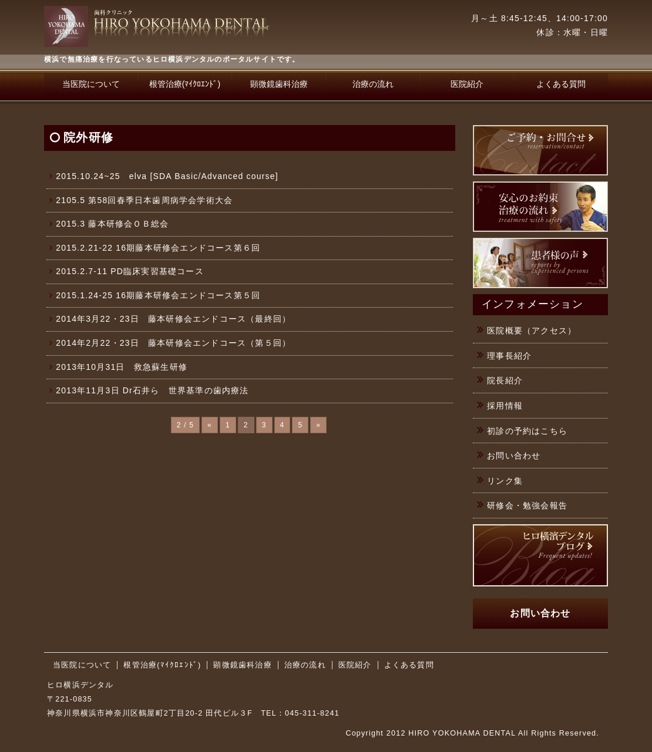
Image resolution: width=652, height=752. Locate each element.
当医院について (91, 84)
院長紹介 (505, 380)
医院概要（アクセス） (531, 330)
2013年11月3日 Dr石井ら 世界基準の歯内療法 (152, 390)
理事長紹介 (509, 355)
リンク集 (505, 480)
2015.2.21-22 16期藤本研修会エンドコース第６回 (158, 247)
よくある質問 (561, 84)
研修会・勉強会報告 (527, 505)
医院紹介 (467, 84)
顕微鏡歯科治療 (279, 84)
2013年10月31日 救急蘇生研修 (121, 367)
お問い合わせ (513, 455)
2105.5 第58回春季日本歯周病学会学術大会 (144, 200)
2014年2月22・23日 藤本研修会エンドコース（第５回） (173, 343)
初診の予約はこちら (527, 431)
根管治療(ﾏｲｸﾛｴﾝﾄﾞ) (184, 84)
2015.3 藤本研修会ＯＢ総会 (112, 223)
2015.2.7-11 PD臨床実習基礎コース (130, 271)
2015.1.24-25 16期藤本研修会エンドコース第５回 (158, 295)
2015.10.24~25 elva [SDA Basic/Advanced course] (167, 176)
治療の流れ (373, 84)
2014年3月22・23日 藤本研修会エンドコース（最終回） (173, 318)
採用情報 (505, 405)
